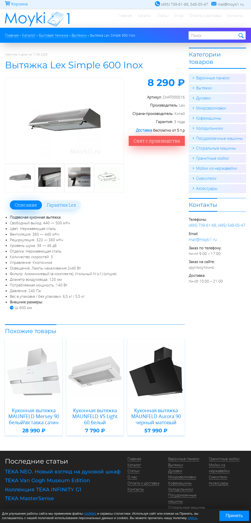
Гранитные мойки (211, 156)
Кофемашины (208, 116)
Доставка (144, 129)
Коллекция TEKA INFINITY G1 (41, 485)
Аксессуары (206, 185)
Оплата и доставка (203, 18)
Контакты (234, 18)
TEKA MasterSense (28, 493)
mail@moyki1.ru (202, 235)
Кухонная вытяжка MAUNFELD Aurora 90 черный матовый (156, 414)
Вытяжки (203, 87)
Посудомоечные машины (218, 136)
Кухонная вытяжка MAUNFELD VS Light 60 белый (95, 414)
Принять (234, 515)
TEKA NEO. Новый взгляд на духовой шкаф (59, 468)
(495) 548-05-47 (231, 222)
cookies (89, 514)
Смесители (205, 175)
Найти (240, 35)
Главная (115, 18)
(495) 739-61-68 (202, 222)
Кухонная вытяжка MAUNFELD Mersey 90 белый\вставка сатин (34, 414)
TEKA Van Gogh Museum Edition (45, 477)
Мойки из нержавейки (215, 166)
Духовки (203, 97)
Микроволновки (210, 107)
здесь (192, 518)
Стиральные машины (214, 146)
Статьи (157, 18)
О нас (174, 18)
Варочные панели (211, 77)
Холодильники (208, 126)
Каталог (136, 18)
